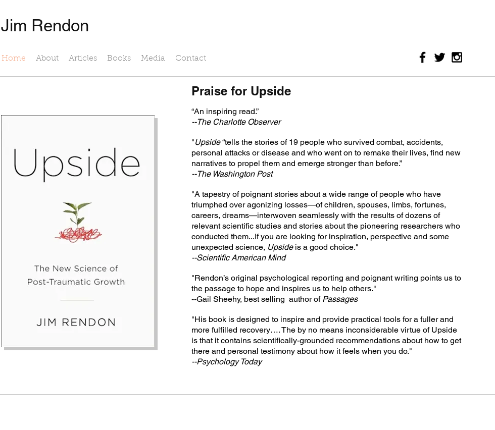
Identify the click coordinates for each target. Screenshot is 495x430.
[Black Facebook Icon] (422, 57)
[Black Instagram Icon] (457, 57)
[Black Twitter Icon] (439, 57)
